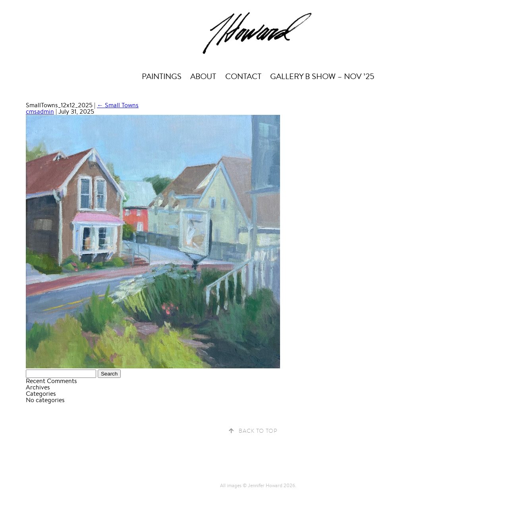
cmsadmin (40, 111)
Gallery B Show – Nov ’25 (322, 76)
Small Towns (118, 105)
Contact (243, 76)
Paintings (162, 76)
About (203, 76)
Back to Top (258, 430)
